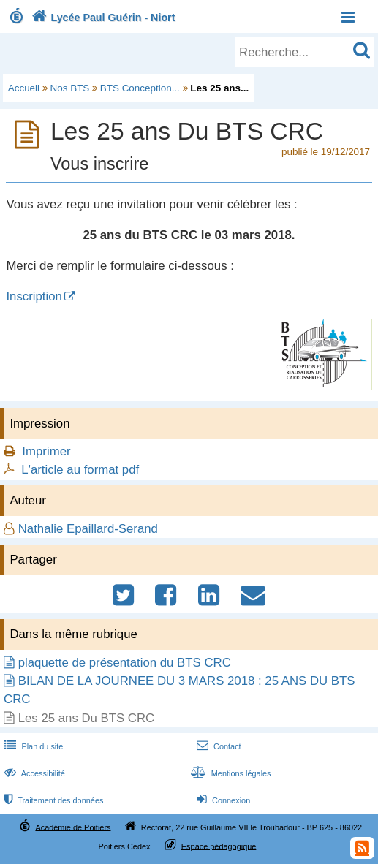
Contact (217, 746)
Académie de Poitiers (72, 826)
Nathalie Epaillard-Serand (88, 529)
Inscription (33, 296)
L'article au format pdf (80, 470)
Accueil (23, 88)
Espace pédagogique (219, 845)
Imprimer (46, 451)
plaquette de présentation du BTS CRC (124, 663)
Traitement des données (52, 800)
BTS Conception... (140, 88)
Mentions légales (229, 773)
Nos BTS (70, 88)
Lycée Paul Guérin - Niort (102, 17)
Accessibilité (33, 773)
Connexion (222, 800)
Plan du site (32, 746)
